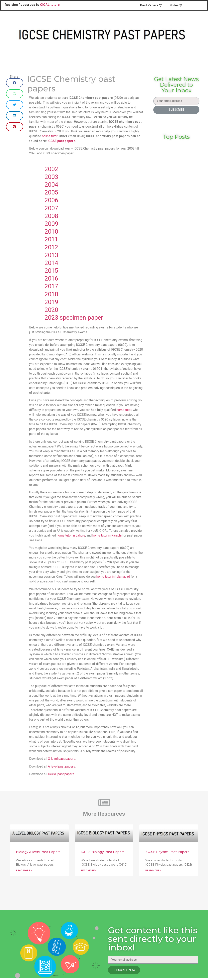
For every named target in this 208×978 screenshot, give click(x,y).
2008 (51, 216)
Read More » (24, 870)
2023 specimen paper (75, 317)
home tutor (124, 410)
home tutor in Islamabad (113, 576)
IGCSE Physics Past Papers (167, 852)
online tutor (49, 136)
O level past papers (61, 759)
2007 (51, 208)
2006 (51, 200)
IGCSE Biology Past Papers (103, 852)
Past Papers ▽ (150, 5)
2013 (51, 255)
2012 (51, 247)
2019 (51, 302)
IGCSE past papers (61, 141)
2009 (51, 223)
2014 (51, 263)
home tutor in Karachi (107, 535)
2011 (51, 239)
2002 (51, 169)
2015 (51, 270)
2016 (51, 278)
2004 (51, 184)
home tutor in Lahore (71, 535)
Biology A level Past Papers (38, 852)
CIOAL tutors (50, 5)
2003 (51, 177)
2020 (51, 309)
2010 (51, 231)
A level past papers (61, 766)
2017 (51, 286)
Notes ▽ (175, 5)
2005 (51, 192)
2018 (51, 294)
